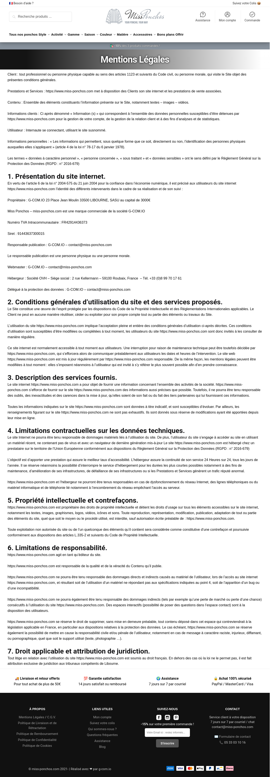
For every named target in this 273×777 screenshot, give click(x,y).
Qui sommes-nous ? (102, 726)
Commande (252, 16)
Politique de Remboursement (37, 731)
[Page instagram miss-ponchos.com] (167, 716)
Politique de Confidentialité (37, 737)
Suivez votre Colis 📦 (247, 3)
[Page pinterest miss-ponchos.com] (176, 716)
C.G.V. (51, 715)
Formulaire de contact (235, 734)
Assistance (202, 16)
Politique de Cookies (37, 743)
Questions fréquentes (102, 732)
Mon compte (227, 16)
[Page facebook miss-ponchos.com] (159, 716)
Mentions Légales (31, 715)
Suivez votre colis (102, 720)
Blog (102, 744)
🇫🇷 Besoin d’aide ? (21, 3)
